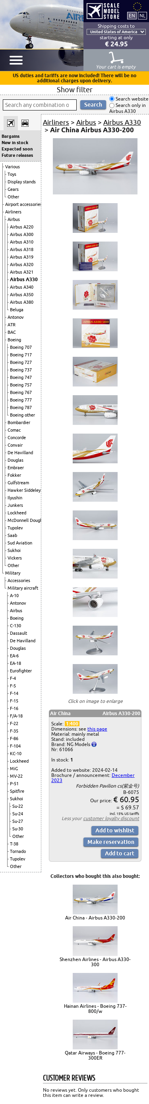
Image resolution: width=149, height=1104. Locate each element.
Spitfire (17, 791)
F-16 (14, 708)
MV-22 (16, 776)
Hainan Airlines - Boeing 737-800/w (95, 1008)
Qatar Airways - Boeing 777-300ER (95, 1055)
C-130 (15, 625)
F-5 (13, 685)
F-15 (14, 701)
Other (13, 196)
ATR (11, 324)
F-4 (13, 678)
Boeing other (22, 415)
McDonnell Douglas (27, 520)
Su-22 (17, 806)
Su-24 (17, 813)
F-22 (14, 723)
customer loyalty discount (111, 818)
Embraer (16, 467)
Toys (12, 174)
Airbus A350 (21, 294)
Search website (131, 98)
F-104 (15, 746)
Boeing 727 (21, 362)
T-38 (14, 843)
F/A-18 (16, 716)
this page (97, 728)
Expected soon (17, 149)
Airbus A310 (21, 242)
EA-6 (14, 655)
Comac (14, 430)
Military (12, 573)
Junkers (15, 505)
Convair (15, 445)
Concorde (17, 437)
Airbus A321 (21, 272)
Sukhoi (14, 550)
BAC (12, 332)
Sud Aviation (20, 543)
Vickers (15, 558)
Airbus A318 (21, 249)
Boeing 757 (21, 385)
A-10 (14, 595)
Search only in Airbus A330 (127, 108)
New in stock (15, 142)
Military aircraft (23, 588)
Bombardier (19, 422)
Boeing (14, 339)
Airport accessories (23, 204)
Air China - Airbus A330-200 (95, 917)
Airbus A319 (21, 257)
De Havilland (20, 452)
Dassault (18, 633)
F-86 (14, 738)
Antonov (16, 317)
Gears (13, 189)
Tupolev (15, 527)
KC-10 (15, 753)
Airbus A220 (21, 227)
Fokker (14, 475)
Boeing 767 (21, 392)
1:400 (72, 723)
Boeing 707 (21, 347)
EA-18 (15, 663)
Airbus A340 (21, 287)
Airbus (14, 219)
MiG (14, 768)
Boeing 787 (21, 407)
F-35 (14, 731)
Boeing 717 (21, 354)
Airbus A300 (21, 234)
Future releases (17, 155)
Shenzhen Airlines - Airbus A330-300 (95, 962)
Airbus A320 (21, 264)
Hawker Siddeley (24, 490)
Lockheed (17, 512)
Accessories (19, 580)
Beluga (16, 309)
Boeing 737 (21, 369)
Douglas (15, 460)
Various (12, 166)
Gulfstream (18, 482)
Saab (12, 535)
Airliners (13, 211)
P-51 (14, 783)
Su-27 (17, 821)
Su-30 (17, 828)
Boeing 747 (21, 377)
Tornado (18, 851)
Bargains (10, 136)
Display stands (22, 181)
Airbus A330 (24, 279)
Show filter (75, 89)
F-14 (14, 693)
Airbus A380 (21, 302)
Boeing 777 (21, 400)
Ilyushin (15, 497)
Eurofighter (21, 670)
